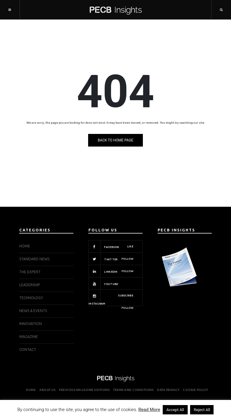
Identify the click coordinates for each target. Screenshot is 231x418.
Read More (149, 409)
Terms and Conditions (133, 390)
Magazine (28, 337)
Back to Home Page (115, 140)
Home (24, 246)
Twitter (110, 259)
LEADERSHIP (29, 285)
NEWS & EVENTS (33, 311)
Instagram (110, 298)
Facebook (110, 246)
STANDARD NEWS (34, 259)
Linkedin (110, 271)
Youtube (110, 283)
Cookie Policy (195, 390)
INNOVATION (30, 324)
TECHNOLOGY (31, 298)
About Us (47, 390)
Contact (27, 349)
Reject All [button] (202, 409)
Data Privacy (168, 390)
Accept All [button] (175, 409)
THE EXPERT (30, 272)
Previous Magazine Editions (84, 390)
